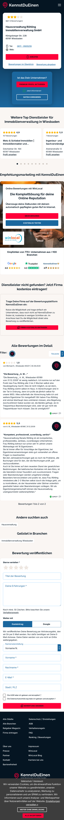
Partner (6, 755)
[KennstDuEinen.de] (20, 5)
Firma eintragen (10, 732)
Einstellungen (49, 719)
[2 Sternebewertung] (11, 567)
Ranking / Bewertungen (40, 737)
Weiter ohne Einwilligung (32, 810)
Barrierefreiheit (10, 764)
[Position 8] (43, 164)
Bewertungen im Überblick (21, 64)
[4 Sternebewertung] (21, 567)
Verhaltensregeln (11, 612)
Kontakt (6, 760)
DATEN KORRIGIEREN (32, 97)
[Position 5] (32, 164)
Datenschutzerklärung (19, 699)
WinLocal (32, 751)
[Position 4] (28, 164)
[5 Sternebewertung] (26, 567)
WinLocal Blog (35, 755)
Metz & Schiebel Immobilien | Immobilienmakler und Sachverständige (18, 143)
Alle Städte (8, 719)
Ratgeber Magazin (11, 728)
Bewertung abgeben (46, 64)
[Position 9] (47, 164)
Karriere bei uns (35, 760)
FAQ (31, 732)
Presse (6, 751)
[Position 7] (39, 164)
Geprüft (55, 413)
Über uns (7, 746)
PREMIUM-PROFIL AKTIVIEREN (32, 84)
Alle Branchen (9, 723)
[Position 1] (17, 164)
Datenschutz (35, 719)
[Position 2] (21, 164)
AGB (12, 695)
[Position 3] (24, 164)
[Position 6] (35, 164)
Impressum (33, 746)
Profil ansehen (21, 154)
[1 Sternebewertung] (6, 567)
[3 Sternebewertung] (16, 567)
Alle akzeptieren (33, 815)
